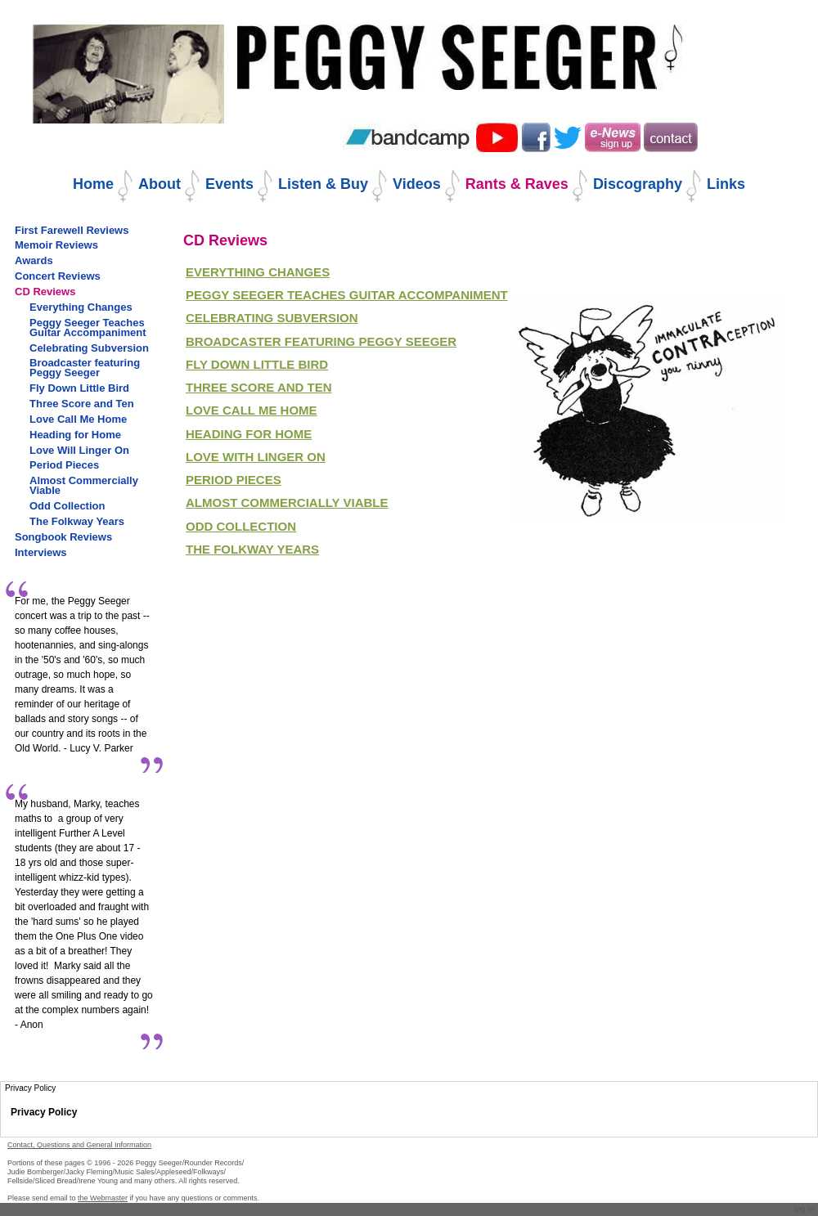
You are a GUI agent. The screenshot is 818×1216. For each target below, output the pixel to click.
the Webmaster (103, 1198)
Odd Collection (241, 526)
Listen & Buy (323, 184)
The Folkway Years (252, 549)
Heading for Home (249, 434)
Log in (804, 1209)
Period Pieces (233, 480)
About (159, 184)
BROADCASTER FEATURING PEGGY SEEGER (321, 341)
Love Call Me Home (251, 410)
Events (229, 184)
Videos (417, 184)
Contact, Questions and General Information (79, 1145)
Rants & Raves (517, 184)
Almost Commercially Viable (287, 502)
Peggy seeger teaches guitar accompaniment (347, 295)
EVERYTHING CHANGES (258, 272)
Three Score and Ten (259, 387)
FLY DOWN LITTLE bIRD (257, 364)
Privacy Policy (44, 1112)
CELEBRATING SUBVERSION (272, 318)
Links (726, 184)
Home (93, 184)
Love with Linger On (256, 457)
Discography (637, 184)
